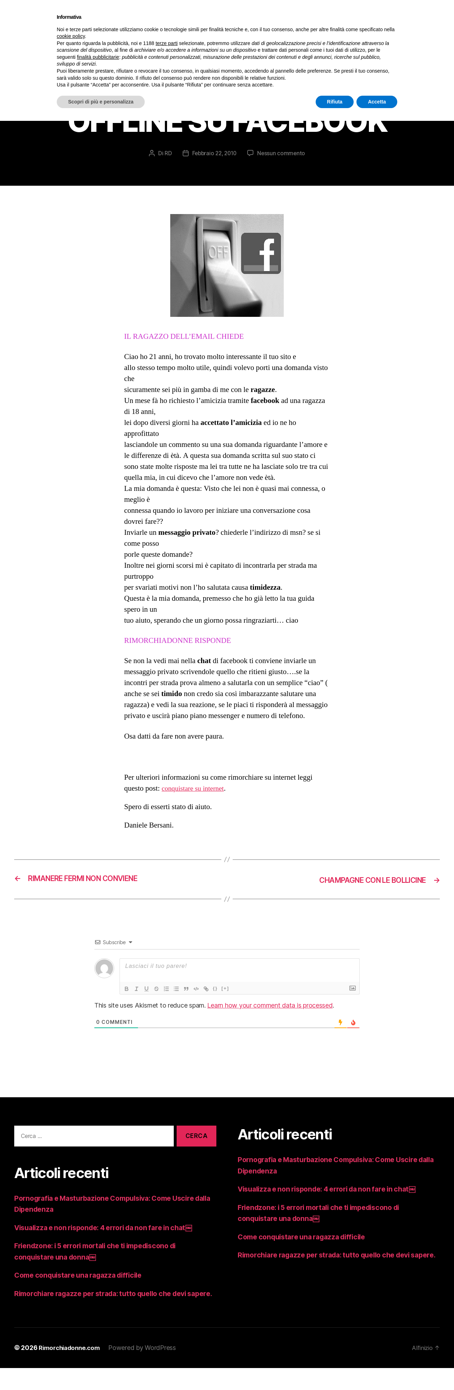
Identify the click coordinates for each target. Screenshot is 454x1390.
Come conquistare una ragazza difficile (83, 1286)
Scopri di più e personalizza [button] (100, 102)
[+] (225, 999)
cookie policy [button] (71, 36)
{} (215, 999)
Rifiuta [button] (335, 102)
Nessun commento (283, 164)
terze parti (167, 43)
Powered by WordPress (147, 1370)
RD (166, 164)
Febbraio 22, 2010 (214, 164)
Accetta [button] (377, 102)
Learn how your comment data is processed (269, 1016)
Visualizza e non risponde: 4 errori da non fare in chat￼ (111, 1238)
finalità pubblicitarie (98, 57)
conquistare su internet (195, 800)
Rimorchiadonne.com (72, 1370)
